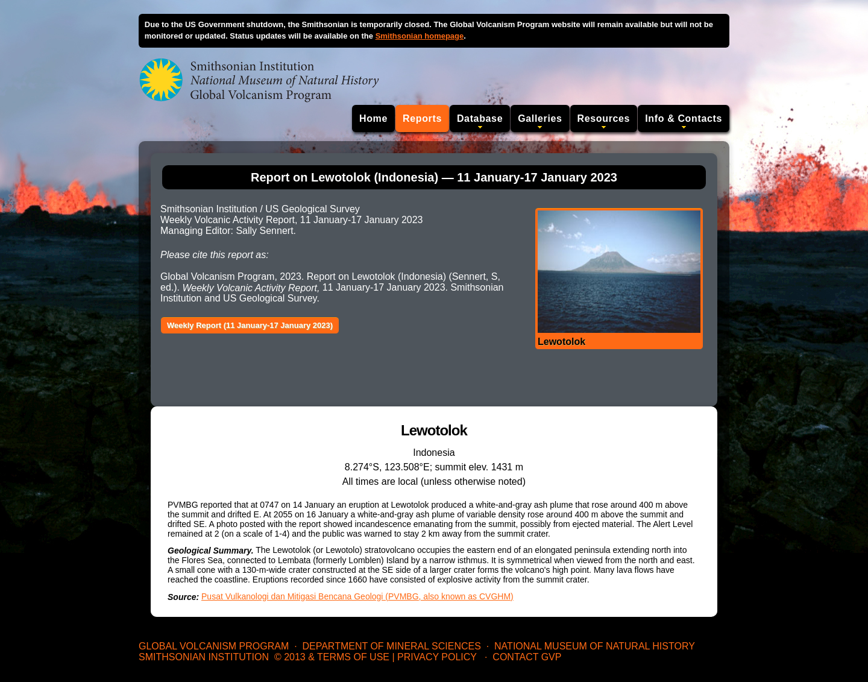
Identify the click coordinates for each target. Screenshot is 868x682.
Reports (422, 118)
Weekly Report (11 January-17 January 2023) (250, 325)
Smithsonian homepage (420, 35)
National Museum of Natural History (594, 646)
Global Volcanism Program (214, 646)
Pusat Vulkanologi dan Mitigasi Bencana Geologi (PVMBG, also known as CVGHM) (357, 596)
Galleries (540, 118)
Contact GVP (526, 657)
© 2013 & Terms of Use (331, 657)
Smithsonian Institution (204, 657)
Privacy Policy (437, 657)
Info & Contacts (683, 118)
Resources (604, 118)
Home (373, 118)
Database (480, 118)
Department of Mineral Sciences (391, 646)
